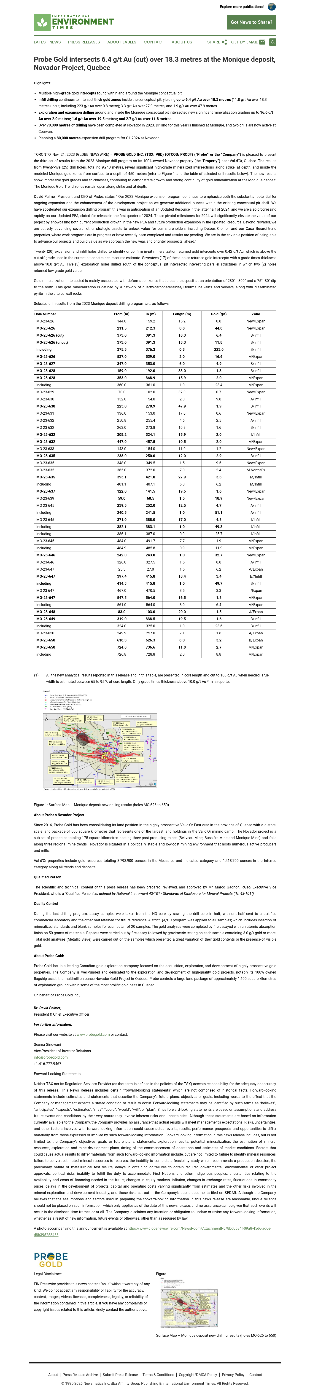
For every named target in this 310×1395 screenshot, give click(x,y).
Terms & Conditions (158, 1375)
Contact (154, 42)
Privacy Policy (233, 1375)
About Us (182, 42)
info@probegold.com (51, 1057)
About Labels (121, 42)
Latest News (47, 42)
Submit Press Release (120, 1375)
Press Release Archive (80, 1375)
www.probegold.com (93, 1034)
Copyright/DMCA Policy (198, 1375)
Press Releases (84, 42)
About (53, 1375)
